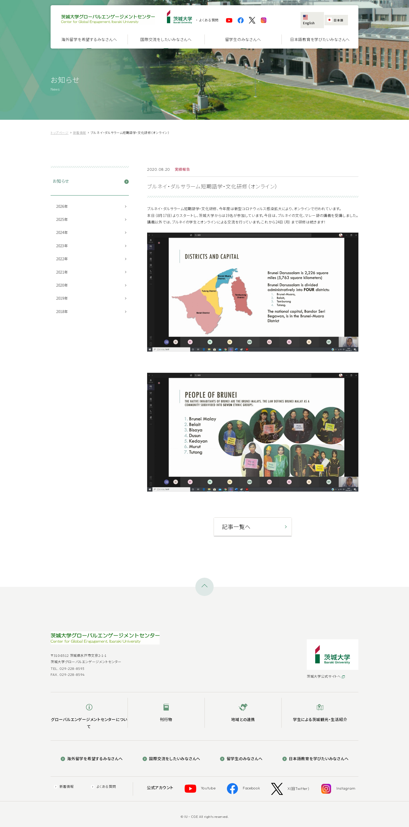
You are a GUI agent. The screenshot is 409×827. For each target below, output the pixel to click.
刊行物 (166, 717)
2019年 (62, 298)
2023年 (62, 245)
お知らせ (61, 181)
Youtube (208, 784)
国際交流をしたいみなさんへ (166, 39)
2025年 (62, 219)
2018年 (62, 311)
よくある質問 (209, 19)
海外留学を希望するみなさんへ (89, 39)
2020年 (62, 285)
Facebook (246, 784)
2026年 (62, 206)
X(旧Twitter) (287, 784)
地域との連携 (243, 717)
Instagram (330, 784)
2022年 (62, 258)
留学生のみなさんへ (243, 39)
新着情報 (77, 784)
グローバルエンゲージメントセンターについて (89, 720)
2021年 (62, 272)
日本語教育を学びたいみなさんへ (320, 39)
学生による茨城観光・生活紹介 (320, 717)
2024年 (62, 232)
